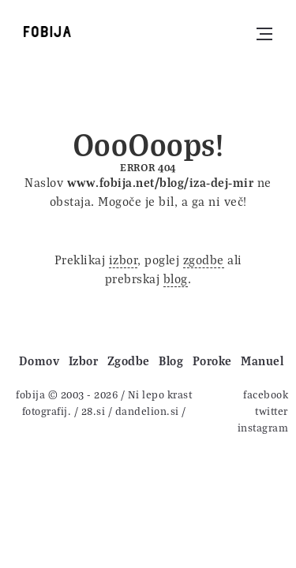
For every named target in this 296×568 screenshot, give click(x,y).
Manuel (262, 360)
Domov (39, 360)
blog (175, 278)
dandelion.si (147, 410)
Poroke (212, 360)
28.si (93, 410)
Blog (171, 360)
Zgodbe (128, 360)
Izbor (84, 360)
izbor (123, 259)
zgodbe (203, 259)
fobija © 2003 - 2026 (67, 394)
